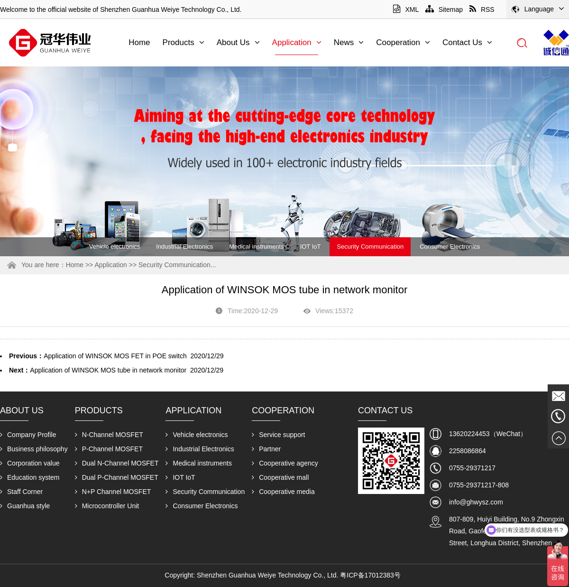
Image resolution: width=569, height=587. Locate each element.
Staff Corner (21, 491)
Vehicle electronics (114, 246)
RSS (482, 9)
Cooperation (403, 42)
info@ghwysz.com (476, 502)
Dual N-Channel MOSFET (117, 463)
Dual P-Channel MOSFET (116, 477)
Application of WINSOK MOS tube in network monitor (108, 370)
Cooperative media (283, 491)
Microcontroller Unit (107, 506)
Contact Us (467, 42)
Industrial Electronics (184, 246)
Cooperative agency (285, 463)
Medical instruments (256, 246)
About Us (238, 42)
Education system (30, 477)
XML (405, 9)
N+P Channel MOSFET (113, 491)
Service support (278, 434)
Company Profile (28, 434)
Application (296, 42)
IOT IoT (310, 246)
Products (183, 42)
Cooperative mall (280, 477)
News (349, 42)
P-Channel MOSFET (109, 449)
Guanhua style (25, 506)
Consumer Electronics (450, 246)
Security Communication (370, 246)
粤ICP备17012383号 (370, 575)
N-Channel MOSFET (109, 434)
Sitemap (444, 9)
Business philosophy (34, 449)
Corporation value (30, 463)
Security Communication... (177, 265)
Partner (266, 449)
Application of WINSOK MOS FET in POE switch (115, 356)
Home (139, 42)
